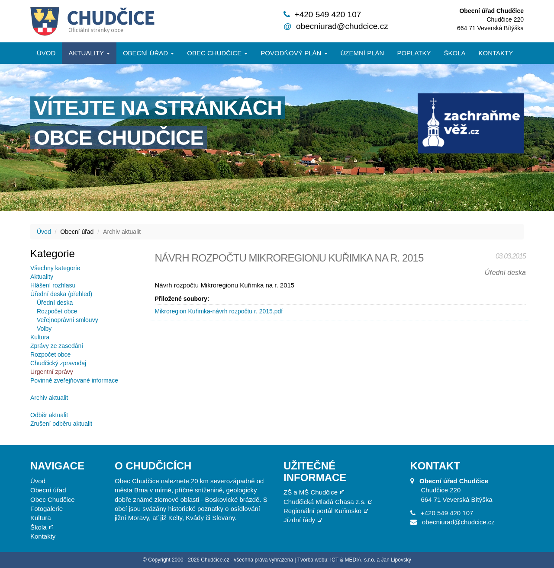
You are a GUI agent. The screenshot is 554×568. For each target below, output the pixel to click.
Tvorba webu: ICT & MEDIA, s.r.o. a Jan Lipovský (354, 560)
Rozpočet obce (57, 311)
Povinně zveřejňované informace (74, 380)
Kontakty (496, 53)
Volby (44, 328)
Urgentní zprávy (51, 371)
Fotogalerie (46, 508)
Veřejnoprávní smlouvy (67, 319)
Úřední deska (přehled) (61, 293)
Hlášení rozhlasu (52, 285)
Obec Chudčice (52, 499)
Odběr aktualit (49, 415)
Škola (454, 53)
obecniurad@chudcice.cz (342, 26)
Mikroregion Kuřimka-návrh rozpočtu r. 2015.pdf (219, 311)
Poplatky (414, 53)
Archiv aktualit (49, 397)
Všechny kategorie (55, 268)
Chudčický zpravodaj (58, 363)
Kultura (39, 337)
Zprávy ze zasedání (56, 345)
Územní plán (362, 53)
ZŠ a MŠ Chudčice (310, 492)
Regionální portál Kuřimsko (322, 510)
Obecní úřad (148, 53)
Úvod (46, 53)
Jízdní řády (299, 519)
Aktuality (89, 53)
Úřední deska (55, 302)
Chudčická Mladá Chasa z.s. (324, 501)
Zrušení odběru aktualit (61, 423)
